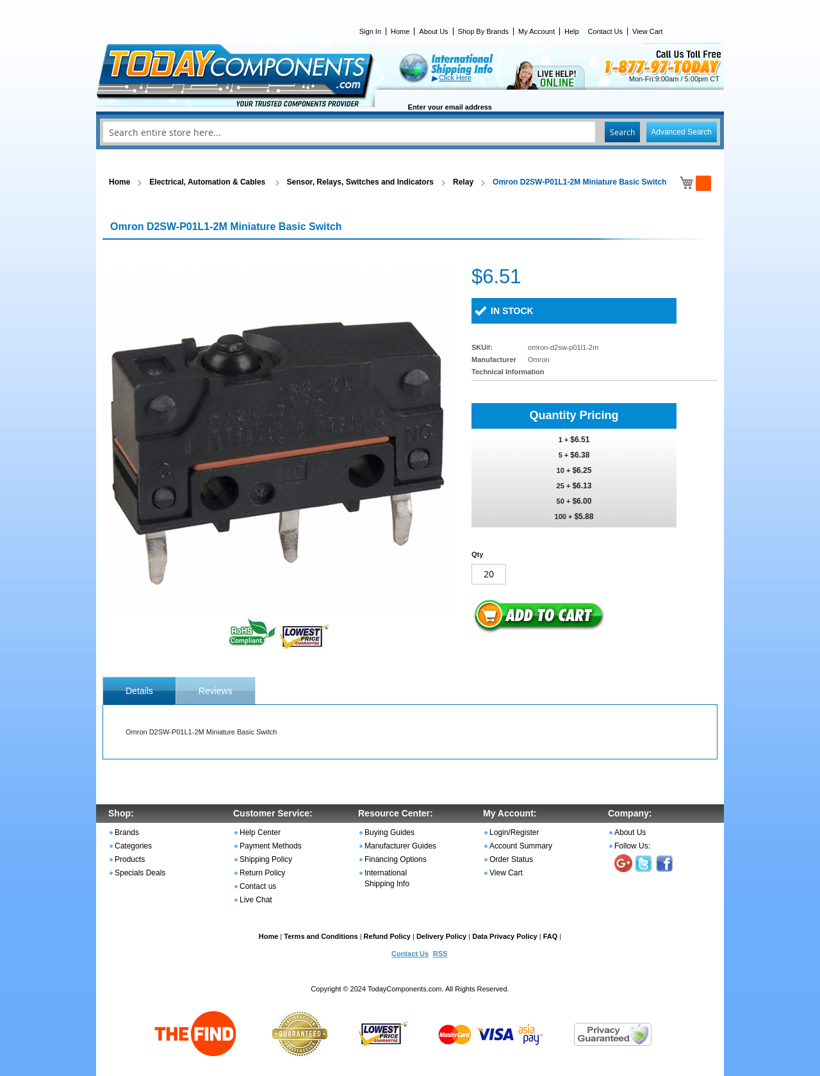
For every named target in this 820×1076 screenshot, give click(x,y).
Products (130, 859)
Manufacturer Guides (400, 845)
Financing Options (396, 859)
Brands (127, 832)
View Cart (647, 31)
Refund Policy (387, 936)
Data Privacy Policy (504, 936)
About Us (433, 31)
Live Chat (256, 899)
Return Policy (262, 872)
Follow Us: (632, 845)
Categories (133, 845)
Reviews (216, 691)
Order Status (511, 859)
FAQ (550, 936)
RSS (440, 953)
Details (139, 691)
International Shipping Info (387, 878)
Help (571, 31)
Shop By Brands (483, 31)
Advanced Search (681, 132)
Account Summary (520, 845)
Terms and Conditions (320, 936)
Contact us (258, 886)
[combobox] (410, 132)
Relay (463, 182)
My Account (536, 31)
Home (400, 31)
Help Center (260, 832)
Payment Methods (271, 845)
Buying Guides (389, 832)
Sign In (370, 31)
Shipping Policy (266, 859)
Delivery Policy (441, 936)
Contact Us (605, 31)
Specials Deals (140, 872)
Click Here (455, 77)
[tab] (139, 691)
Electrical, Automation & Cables (208, 182)
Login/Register (514, 832)
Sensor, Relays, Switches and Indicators (360, 182)
